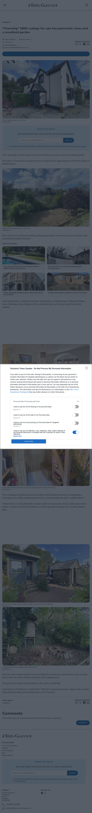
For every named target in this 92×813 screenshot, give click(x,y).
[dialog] (46, 406)
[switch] (76, 406)
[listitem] (46, 401)
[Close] (87, 368)
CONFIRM (28, 441)
